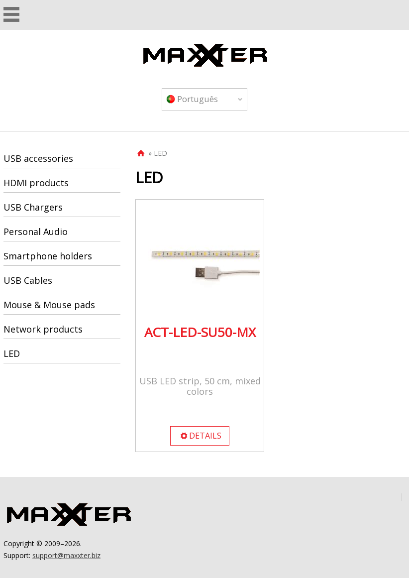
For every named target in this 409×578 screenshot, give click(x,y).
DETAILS (200, 435)
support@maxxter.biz (66, 555)
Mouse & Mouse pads (49, 305)
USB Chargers (33, 207)
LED (11, 353)
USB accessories (38, 158)
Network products (43, 329)
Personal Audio (35, 231)
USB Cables (27, 280)
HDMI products (36, 183)
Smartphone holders (47, 256)
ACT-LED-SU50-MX (200, 332)
